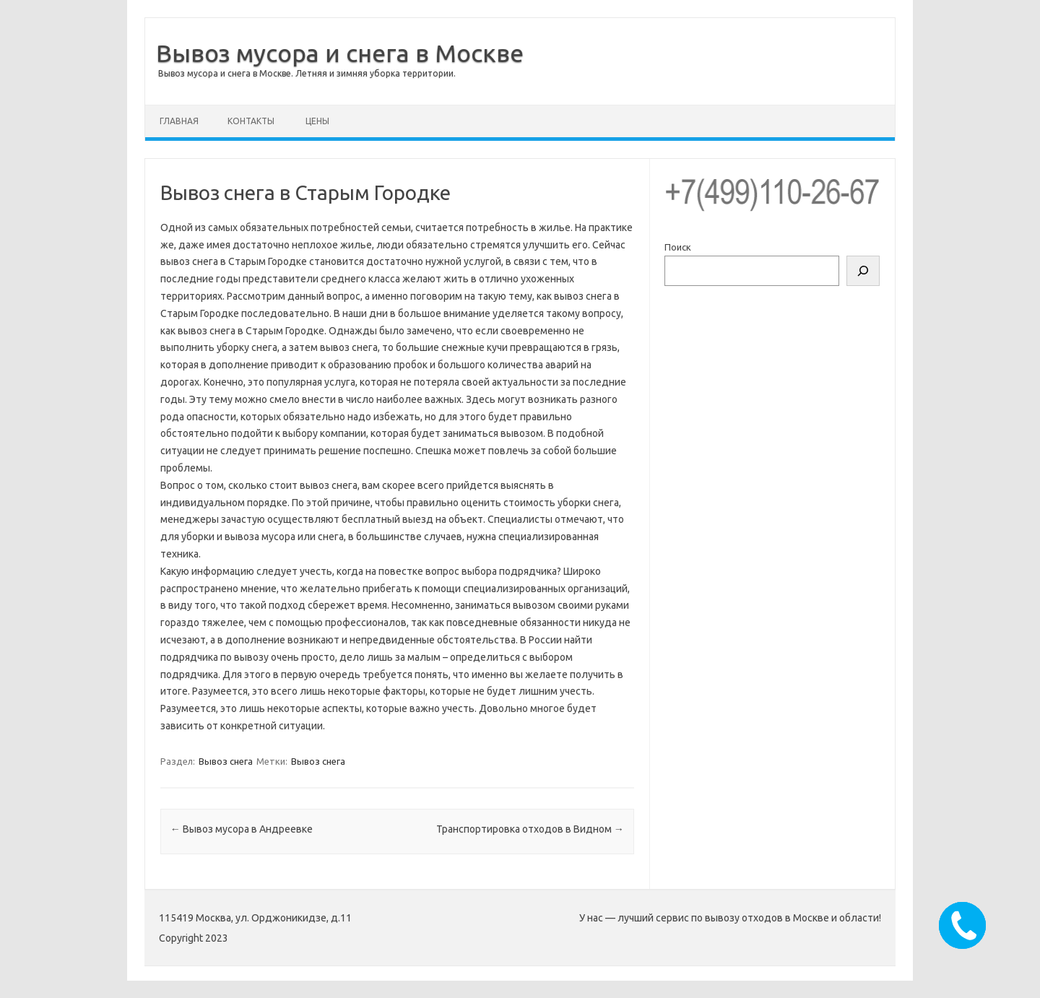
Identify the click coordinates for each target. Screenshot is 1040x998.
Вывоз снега (226, 761)
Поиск (677, 247)
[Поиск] (863, 271)
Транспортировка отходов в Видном (530, 829)
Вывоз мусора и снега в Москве (340, 52)
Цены (317, 121)
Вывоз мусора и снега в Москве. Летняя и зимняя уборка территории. (307, 73)
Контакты (251, 121)
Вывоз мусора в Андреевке (241, 829)
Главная (179, 121)
